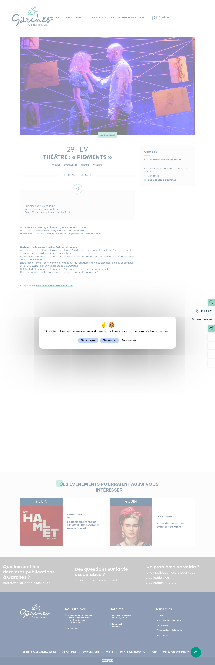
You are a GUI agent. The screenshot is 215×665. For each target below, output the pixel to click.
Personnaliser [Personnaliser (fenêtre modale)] (129, 340)
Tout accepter (88, 340)
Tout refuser (109, 340)
